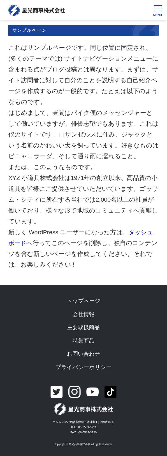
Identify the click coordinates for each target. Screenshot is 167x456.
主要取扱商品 (83, 327)
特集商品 (83, 341)
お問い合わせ (83, 354)
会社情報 (83, 314)
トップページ (83, 301)
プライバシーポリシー (83, 367)
